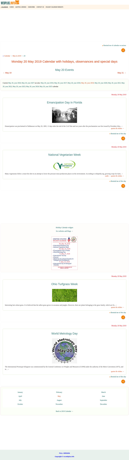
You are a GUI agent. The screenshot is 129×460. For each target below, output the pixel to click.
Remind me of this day (118, 133)
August (59, 400)
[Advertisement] (62, 26)
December (103, 404)
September (103, 400)
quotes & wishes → (117, 128)
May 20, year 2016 (47, 83)
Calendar (7, 56)
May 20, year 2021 (114, 83)
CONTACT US (40, 7)
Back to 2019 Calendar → (64, 411)
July (20, 400)
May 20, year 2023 (19, 86)
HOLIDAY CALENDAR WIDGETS (54, 7)
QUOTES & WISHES (21, 7)
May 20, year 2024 (32, 86)
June (103, 396)
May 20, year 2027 (28, 83)
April (20, 396)
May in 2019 (17, 56)
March (103, 392)
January (20, 392)
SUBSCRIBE (31, 7)
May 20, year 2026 (14, 83)
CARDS (11, 7)
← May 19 (7, 73)
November (59, 404)
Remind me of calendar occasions (114, 45)
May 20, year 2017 (60, 83)
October (20, 404)
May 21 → (122, 73)
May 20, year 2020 (101, 83)
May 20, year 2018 (74, 83)
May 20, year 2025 (46, 86)
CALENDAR (4, 7)
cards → (108, 176)
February (59, 392)
